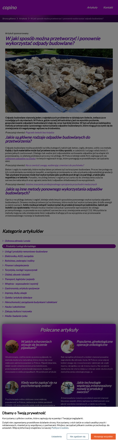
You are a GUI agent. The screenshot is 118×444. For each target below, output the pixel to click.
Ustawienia (56, 436)
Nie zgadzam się (77, 436)
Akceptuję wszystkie (103, 436)
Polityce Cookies (59, 427)
